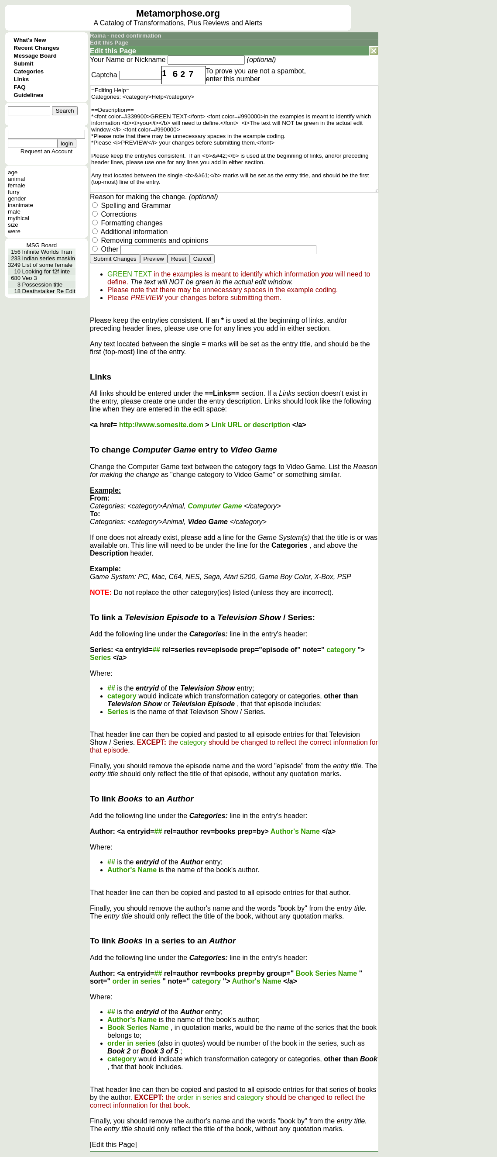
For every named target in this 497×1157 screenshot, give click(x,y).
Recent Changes (36, 48)
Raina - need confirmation (125, 35)
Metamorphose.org (178, 13)
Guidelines (28, 95)
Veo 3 (29, 278)
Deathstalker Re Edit (48, 291)
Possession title (42, 284)
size (13, 224)
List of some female (47, 265)
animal (16, 179)
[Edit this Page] (113, 1144)
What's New (30, 40)
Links (21, 79)
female (16, 185)
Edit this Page (109, 42)
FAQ (19, 87)
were (14, 231)
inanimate (20, 205)
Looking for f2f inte (46, 271)
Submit (23, 63)
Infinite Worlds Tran (47, 252)
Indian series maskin (48, 258)
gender (17, 198)
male (14, 211)
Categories (29, 71)
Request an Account (46, 151)
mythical (18, 218)
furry (14, 192)
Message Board (35, 55)
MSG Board (42, 245)
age (12, 172)
